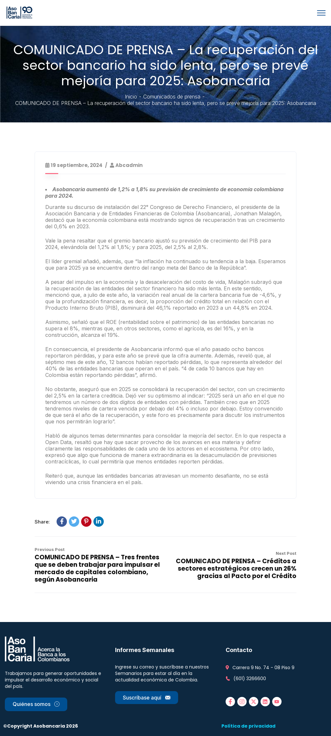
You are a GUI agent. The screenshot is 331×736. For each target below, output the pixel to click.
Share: (42, 522)
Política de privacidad (248, 726)
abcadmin (129, 165)
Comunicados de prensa (171, 96)
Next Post (286, 553)
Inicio (131, 96)
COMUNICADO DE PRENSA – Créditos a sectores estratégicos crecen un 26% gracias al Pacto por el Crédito (236, 568)
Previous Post (50, 549)
